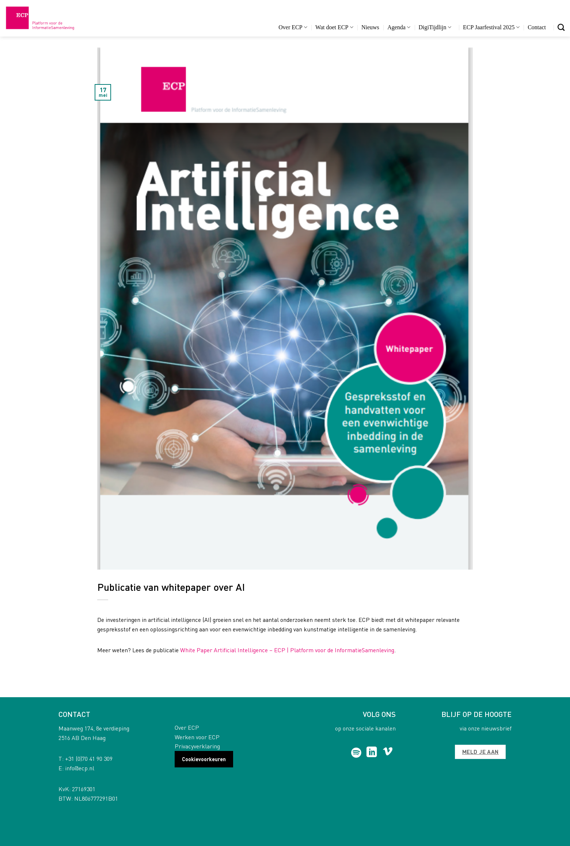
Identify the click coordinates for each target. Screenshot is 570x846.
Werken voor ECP (197, 737)
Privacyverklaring (197, 746)
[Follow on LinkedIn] (371, 753)
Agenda (398, 27)
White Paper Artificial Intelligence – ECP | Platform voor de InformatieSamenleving (287, 650)
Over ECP (292, 27)
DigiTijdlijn (435, 27)
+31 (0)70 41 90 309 (89, 758)
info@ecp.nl (79, 768)
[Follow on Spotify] (356, 753)
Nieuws (370, 27)
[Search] (561, 27)
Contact (537, 27)
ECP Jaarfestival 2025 (491, 27)
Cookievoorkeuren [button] (204, 759)
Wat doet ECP (334, 27)
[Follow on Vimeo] (388, 753)
